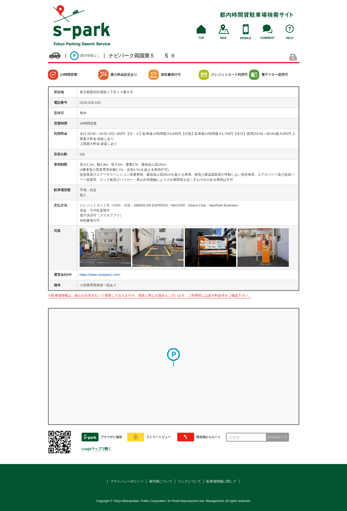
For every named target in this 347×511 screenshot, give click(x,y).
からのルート (277, 437)
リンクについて (189, 481)
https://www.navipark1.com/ (100, 275)
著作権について (160, 481)
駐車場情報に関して (221, 481)
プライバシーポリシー (127, 481)
